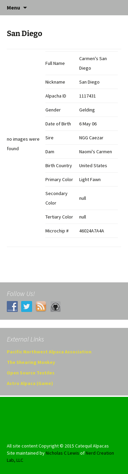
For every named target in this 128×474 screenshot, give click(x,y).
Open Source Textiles (31, 373)
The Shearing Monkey (31, 362)
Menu (13, 7)
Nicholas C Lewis (62, 453)
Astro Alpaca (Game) (30, 383)
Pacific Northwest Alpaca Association (49, 352)
